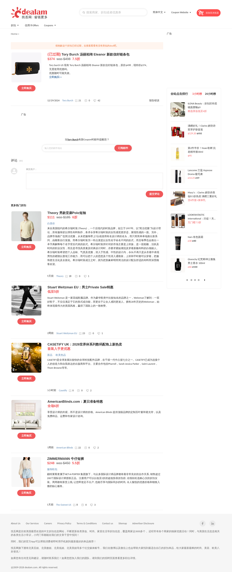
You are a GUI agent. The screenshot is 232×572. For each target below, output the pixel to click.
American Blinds (64, 447)
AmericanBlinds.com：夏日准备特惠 (105, 404)
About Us (15, 523)
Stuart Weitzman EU (66, 333)
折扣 (15, 25)
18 (68, 276)
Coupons (50, 25)
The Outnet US (63, 504)
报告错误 (154, 100)
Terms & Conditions (87, 523)
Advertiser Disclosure (143, 523)
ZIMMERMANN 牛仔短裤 (105, 461)
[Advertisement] (87, 124)
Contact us (107, 523)
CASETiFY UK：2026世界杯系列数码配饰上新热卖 (105, 347)
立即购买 (26, 88)
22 (78, 447)
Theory (60, 276)
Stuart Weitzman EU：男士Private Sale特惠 (105, 289)
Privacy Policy (64, 523)
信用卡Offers (32, 25)
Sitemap (123, 523)
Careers (48, 523)
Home (14, 33)
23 (82, 333)
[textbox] (113, 12)
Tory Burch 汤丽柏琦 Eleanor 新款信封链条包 (105, 57)
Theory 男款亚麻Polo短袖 (105, 215)
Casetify (63, 390)
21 (78, 100)
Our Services (32, 523)
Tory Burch (67, 100)
